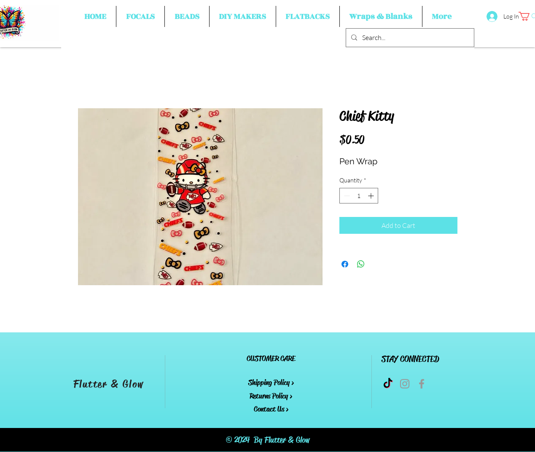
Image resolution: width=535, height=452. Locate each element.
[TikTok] (388, 383)
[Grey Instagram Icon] (404, 383)
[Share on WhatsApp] (361, 264)
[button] (140, 16)
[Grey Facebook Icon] (421, 383)
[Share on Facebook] (345, 264)
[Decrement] (346, 195)
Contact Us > (271, 409)
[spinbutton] (358, 195)
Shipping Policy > (271, 382)
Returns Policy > (271, 396)
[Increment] (371, 195)
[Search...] (409, 38)
